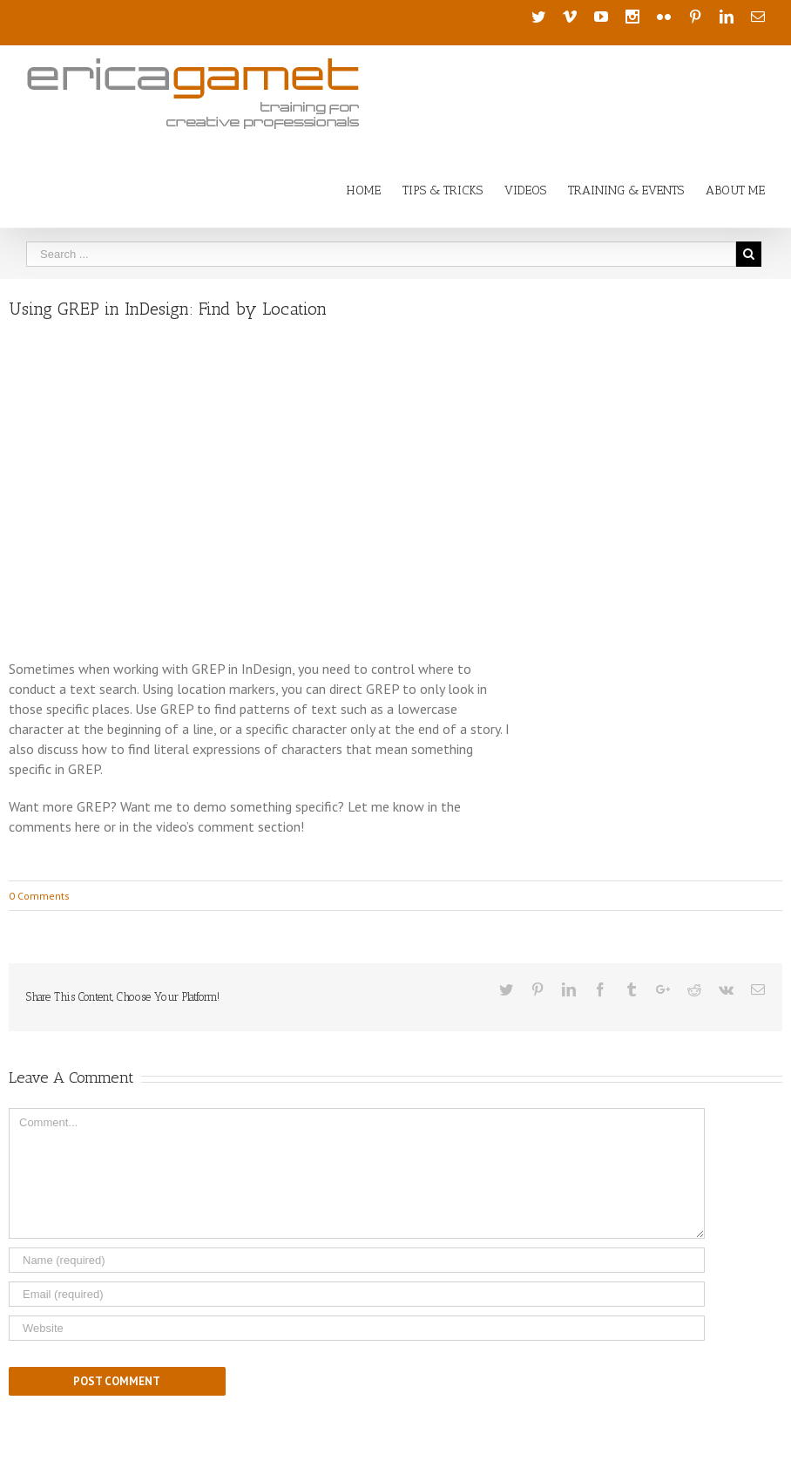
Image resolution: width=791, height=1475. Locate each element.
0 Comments (39, 895)
